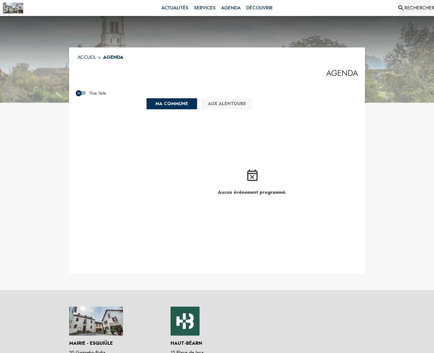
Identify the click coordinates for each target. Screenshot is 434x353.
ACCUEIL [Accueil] (87, 57)
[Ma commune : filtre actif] (172, 103)
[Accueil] (13, 8)
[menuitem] (175, 8)
